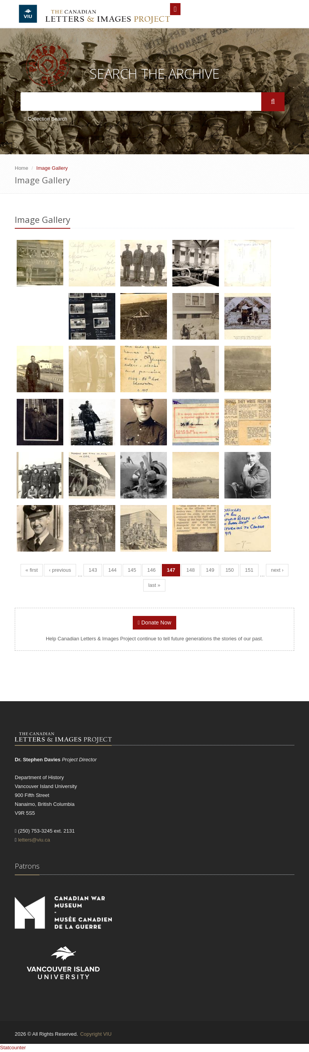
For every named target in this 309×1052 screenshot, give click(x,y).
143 (93, 570)
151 (249, 570)
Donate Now (154, 622)
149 (210, 570)
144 (112, 570)
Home (21, 168)
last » (154, 585)
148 (190, 570)
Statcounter (13, 1047)
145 (132, 570)
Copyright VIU (95, 1034)
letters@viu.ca (34, 840)
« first (32, 570)
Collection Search (45, 119)
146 (151, 570)
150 (230, 570)
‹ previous (60, 570)
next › (277, 570)
